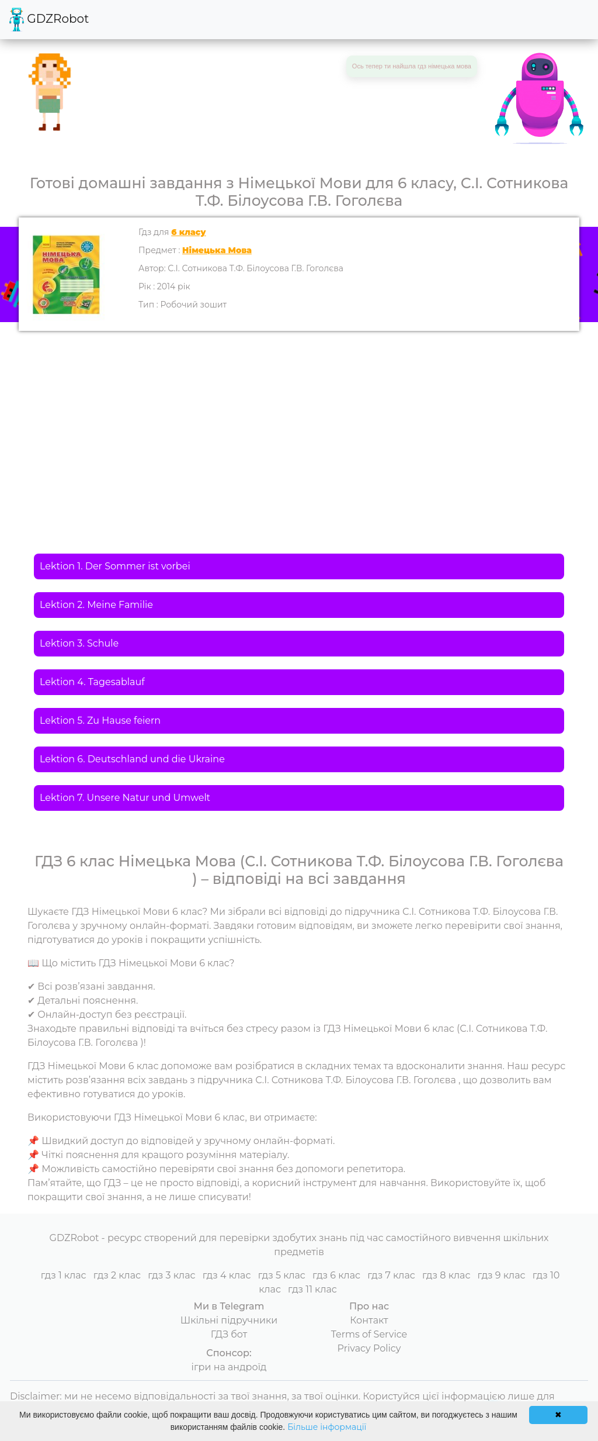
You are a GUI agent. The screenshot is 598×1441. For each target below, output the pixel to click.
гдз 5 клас (281, 1275)
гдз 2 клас (117, 1275)
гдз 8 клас (446, 1275)
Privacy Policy (369, 1348)
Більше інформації (326, 1427)
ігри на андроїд (229, 1367)
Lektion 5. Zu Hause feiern (100, 720)
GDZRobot (49, 20)
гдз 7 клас (391, 1275)
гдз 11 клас (312, 1289)
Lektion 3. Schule (79, 643)
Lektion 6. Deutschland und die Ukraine (132, 759)
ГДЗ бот (229, 1334)
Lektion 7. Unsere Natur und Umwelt (125, 797)
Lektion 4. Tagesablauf (92, 681)
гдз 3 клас (171, 1275)
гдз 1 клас (63, 1275)
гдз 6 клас (336, 1275)
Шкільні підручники (229, 1320)
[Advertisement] (299, 418)
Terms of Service (369, 1334)
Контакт (369, 1320)
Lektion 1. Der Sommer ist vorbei (115, 566)
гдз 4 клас (227, 1275)
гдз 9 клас (502, 1275)
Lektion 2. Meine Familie (96, 604)
